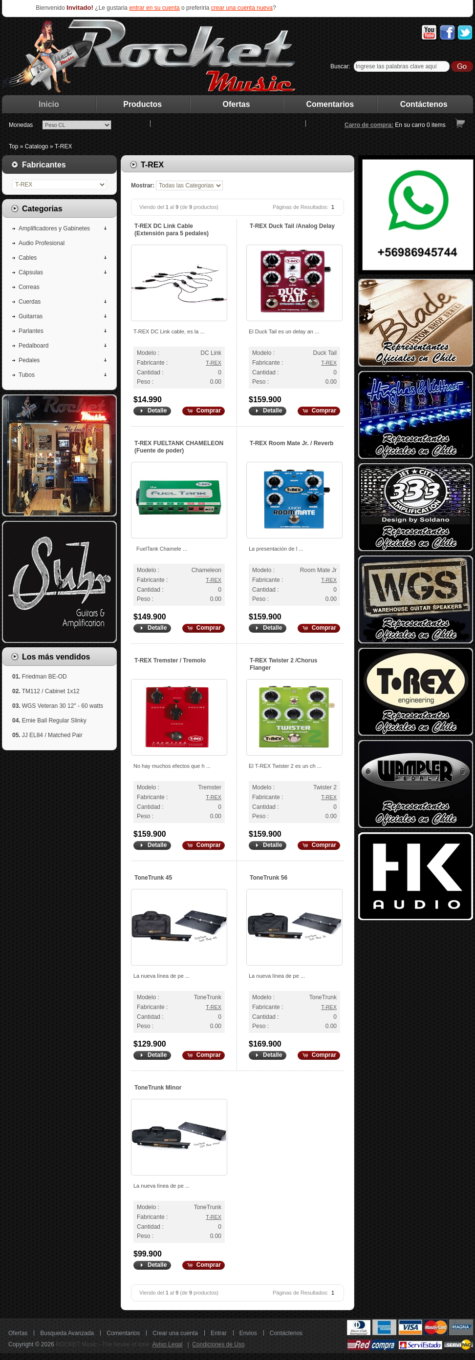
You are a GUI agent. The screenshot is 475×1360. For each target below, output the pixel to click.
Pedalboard (33, 345)
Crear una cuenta (175, 1333)
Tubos (27, 374)
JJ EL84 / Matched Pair (52, 735)
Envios (248, 1333)
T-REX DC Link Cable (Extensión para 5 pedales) (171, 230)
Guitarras (31, 316)
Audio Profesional (42, 243)
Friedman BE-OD (44, 676)
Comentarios (330, 104)
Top (13, 146)
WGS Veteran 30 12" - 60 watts (62, 705)
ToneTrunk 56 (268, 877)
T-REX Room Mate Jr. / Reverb (291, 443)
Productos (142, 104)
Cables (28, 257)
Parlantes (31, 331)
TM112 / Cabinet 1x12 (51, 691)
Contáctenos (424, 104)
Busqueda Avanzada (67, 1333)
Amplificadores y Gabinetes (54, 228)
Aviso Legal (167, 1344)
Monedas (21, 125)
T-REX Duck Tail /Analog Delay (292, 226)
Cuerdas (30, 301)
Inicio (49, 104)
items (436, 125)
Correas (29, 287)
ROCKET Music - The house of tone (103, 1344)
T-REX (63, 146)
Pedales (29, 360)
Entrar (219, 1333)
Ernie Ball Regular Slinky (54, 720)
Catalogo (36, 146)
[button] (151, 411)
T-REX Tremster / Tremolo (170, 660)
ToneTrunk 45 (153, 877)
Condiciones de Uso (218, 1344)
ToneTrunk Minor (157, 1087)
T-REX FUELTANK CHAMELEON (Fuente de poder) (178, 447)
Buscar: (340, 66)
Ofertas (236, 104)
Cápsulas (31, 272)
